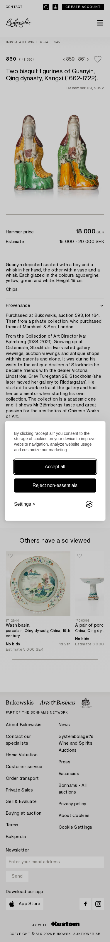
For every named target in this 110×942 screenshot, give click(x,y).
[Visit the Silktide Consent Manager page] (89, 504)
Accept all (55, 466)
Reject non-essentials (55, 485)
